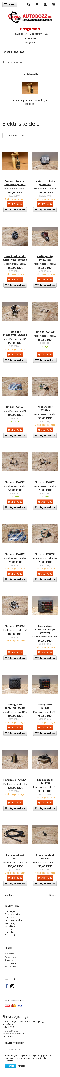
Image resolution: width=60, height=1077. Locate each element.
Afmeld (21, 1066)
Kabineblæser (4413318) (45, 781)
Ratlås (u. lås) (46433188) (45, 258)
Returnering (10, 923)
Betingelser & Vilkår (14, 920)
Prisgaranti (30, 42)
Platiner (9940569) (45, 482)
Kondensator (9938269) (45, 408)
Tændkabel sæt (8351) (15, 856)
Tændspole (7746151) (15, 779)
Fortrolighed (10, 911)
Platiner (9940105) (15, 553)
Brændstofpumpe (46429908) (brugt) (30, 100)
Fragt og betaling (12, 914)
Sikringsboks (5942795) (44, 706)
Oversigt (9, 929)
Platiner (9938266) (45, 553)
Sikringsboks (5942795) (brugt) (15, 706)
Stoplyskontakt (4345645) (45, 856)
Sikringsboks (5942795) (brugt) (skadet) (45, 629)
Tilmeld (10, 1066)
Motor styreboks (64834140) (45, 183)
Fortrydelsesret (12, 932)
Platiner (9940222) (15, 482)
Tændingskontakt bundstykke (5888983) (15, 258)
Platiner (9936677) (15, 406)
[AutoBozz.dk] (30, 16)
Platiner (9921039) (45, 331)
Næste (52, 894)
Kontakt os (10, 926)
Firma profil (10, 917)
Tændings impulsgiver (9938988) (15, 333)
